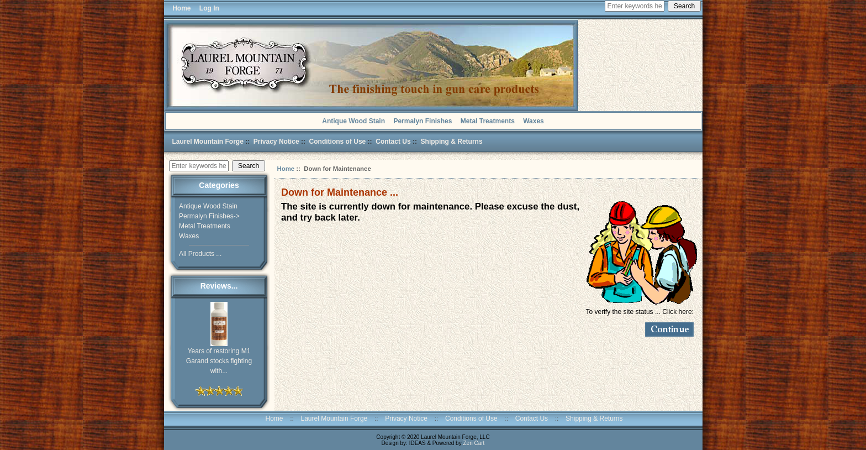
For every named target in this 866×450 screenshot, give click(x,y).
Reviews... (219, 285)
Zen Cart (473, 443)
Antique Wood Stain (353, 121)
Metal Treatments (488, 121)
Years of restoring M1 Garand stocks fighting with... (219, 357)
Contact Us (393, 141)
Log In (209, 8)
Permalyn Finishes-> (209, 216)
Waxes (533, 121)
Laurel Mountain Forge (208, 141)
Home (180, 8)
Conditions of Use (337, 141)
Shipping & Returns (452, 141)
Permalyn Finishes (422, 121)
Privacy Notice (276, 141)
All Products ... (200, 254)
